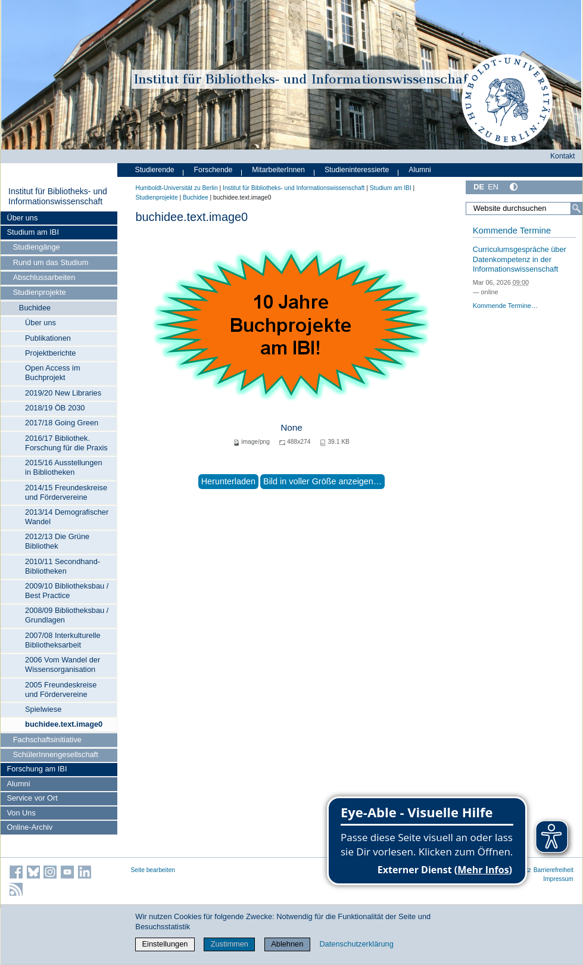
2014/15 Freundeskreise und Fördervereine (66, 492)
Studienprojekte (39, 292)
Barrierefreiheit (553, 870)
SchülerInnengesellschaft (55, 754)
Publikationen (48, 338)
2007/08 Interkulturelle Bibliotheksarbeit (63, 640)
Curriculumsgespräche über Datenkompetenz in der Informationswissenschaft (519, 259)
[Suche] (576, 208)
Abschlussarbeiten (44, 277)
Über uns (22, 217)
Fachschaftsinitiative (47, 739)
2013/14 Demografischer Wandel (66, 517)
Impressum (558, 879)
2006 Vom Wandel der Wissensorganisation (62, 664)
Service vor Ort (32, 797)
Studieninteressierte (357, 170)
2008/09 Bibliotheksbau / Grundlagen (66, 615)
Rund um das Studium (51, 262)
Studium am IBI (32, 232)
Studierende (154, 170)
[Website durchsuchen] (524, 208)
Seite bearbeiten (153, 870)
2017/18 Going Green (61, 422)
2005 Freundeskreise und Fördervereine (60, 689)
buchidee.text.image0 (63, 724)
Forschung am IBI (37, 768)
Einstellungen (165, 943)
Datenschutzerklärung (356, 943)
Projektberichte (50, 352)
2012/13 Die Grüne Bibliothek (57, 541)
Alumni (18, 783)
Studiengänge (36, 246)
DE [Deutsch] (478, 186)
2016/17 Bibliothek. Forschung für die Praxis (66, 443)
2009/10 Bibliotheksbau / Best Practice (66, 590)
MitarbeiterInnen (278, 170)
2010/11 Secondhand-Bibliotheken (62, 566)
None (291, 427)
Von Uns (21, 812)
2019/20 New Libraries (63, 392)
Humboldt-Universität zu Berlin (177, 188)
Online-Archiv (29, 827)
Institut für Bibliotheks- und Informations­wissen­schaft (57, 196)
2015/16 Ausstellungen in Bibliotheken (63, 467)
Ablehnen (287, 943)
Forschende (213, 170)
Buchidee (35, 307)
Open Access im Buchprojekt (52, 372)
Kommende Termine (512, 230)
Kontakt (562, 156)
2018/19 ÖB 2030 (55, 407)
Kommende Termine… (505, 305)
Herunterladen (228, 481)
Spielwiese (43, 709)
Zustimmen (229, 943)
